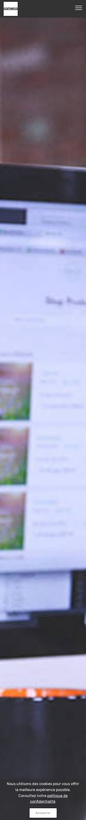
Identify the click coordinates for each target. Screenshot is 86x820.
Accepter (43, 812)
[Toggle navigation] (78, 8)
